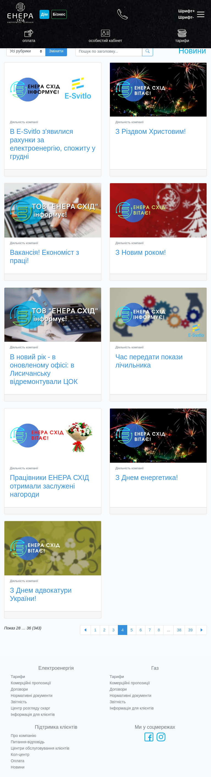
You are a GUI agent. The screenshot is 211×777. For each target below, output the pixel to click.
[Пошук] (108, 51)
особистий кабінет (105, 36)
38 (179, 630)
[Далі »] (201, 630)
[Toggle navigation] (202, 14)
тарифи (182, 36)
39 (190, 630)
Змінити (56, 51)
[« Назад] (85, 630)
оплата (29, 36)
